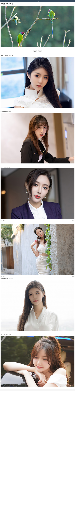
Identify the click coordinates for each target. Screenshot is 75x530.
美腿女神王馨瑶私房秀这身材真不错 (6, 167)
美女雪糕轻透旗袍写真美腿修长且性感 (7, 278)
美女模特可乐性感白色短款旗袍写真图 (7, 55)
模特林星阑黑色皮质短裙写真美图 (6, 111)
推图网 (37, 1)
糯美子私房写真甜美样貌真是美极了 (6, 334)
